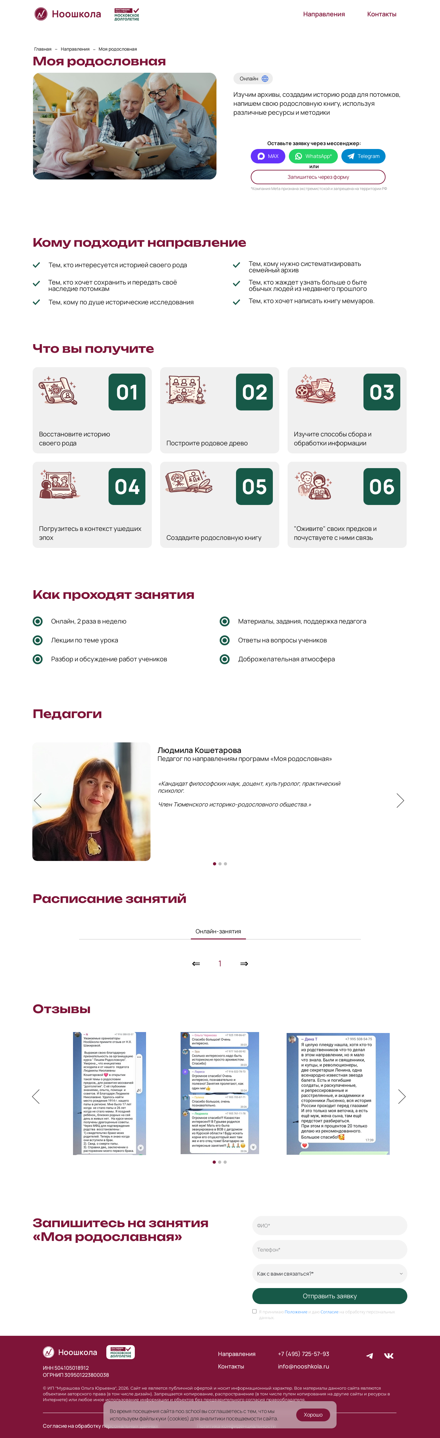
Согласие (329, 1314)
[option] (219, 801)
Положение (296, 1314)
